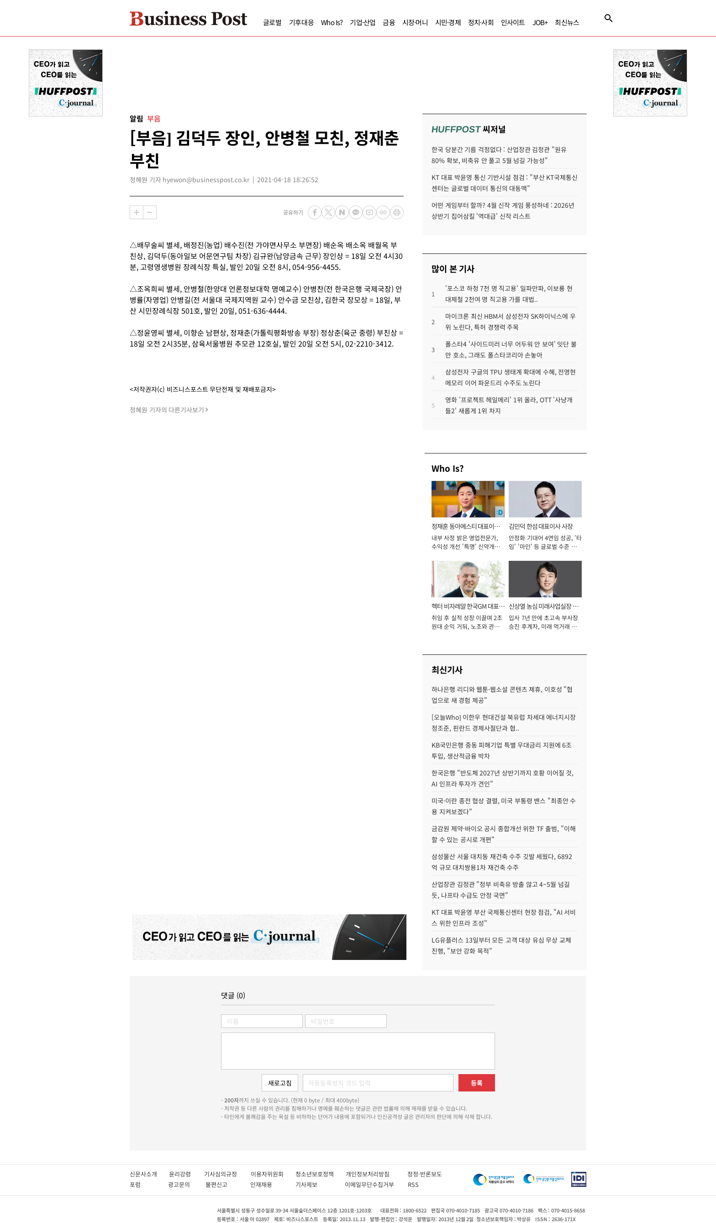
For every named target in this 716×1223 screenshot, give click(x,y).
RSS (413, 1184)
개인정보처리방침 (376, 1174)
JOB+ (540, 22)
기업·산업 (362, 22)
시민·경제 (448, 22)
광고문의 (182, 1184)
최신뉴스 (567, 22)
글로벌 (272, 22)
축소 (150, 212)
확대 (136, 212)
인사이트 (513, 22)
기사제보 (315, 1184)
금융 (389, 22)
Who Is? (331, 22)
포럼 (144, 1184)
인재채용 (267, 1184)
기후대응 (301, 22)
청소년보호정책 (320, 1174)
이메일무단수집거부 (372, 1184)
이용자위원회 (273, 1174)
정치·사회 (481, 22)
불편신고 (223, 1184)
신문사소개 (149, 1174)
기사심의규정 (227, 1174)
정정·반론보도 (424, 1174)
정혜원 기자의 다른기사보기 (167, 409)
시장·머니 (415, 22)
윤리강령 (186, 1174)
